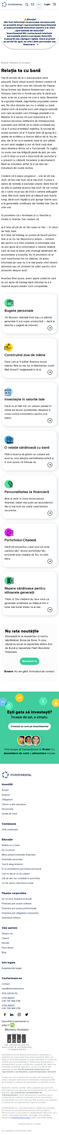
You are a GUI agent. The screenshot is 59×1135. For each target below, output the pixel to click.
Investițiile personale (12, 859)
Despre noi (7, 933)
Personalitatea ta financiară (26, 492)
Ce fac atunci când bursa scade (18, 883)
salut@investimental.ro (13, 988)
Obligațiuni (7, 799)
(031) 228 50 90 (9, 993)
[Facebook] (5, 1014)
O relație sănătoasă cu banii (26, 447)
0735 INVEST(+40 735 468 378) (11, 999)
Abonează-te (29, 661)
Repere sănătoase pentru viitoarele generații (24, 590)
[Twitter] (26, 1014)
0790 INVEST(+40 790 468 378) (11, 1007)
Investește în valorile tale (24, 399)
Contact (6, 984)
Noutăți (5, 943)
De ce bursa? (8, 850)
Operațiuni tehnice (11, 917)
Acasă (4, 62)
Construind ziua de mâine (24, 355)
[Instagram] (19, 1014)
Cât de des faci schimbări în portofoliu (21, 878)
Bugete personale (18, 310)
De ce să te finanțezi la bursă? (17, 899)
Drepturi (6, 795)
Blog (4, 952)
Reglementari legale (20, 1117)
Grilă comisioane (10, 829)
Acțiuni (5, 790)
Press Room (7, 947)
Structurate (7, 809)
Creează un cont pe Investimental (29, 726)
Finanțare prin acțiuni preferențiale (19, 908)
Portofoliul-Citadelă (20, 540)
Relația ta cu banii (11, 845)
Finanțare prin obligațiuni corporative (20, 913)
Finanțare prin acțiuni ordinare (17, 903)
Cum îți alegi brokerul (12, 864)
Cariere (5, 938)
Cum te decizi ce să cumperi (16, 873)
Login (47, 4)
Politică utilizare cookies (29, 1124)
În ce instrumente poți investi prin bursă (21, 869)
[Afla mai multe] (50, 328)
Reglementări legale (12, 968)
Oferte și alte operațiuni (14, 804)
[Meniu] (54, 4)
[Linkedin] (11, 1014)
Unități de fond (9, 813)
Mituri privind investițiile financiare (18, 854)
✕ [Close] (38, 44)
